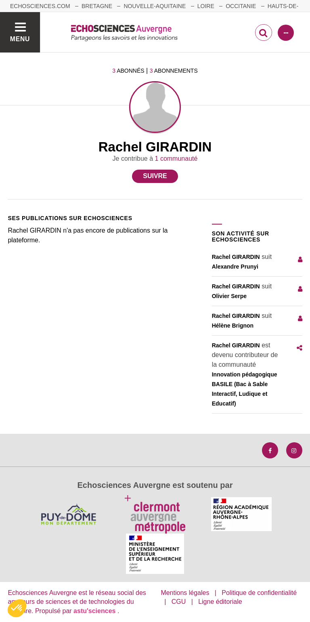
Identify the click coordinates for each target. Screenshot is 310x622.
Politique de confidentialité (259, 592)
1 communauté (176, 158)
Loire (205, 6)
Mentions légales (185, 592)
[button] (17, 608)
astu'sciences (95, 610)
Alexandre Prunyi (235, 266)
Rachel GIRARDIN (236, 257)
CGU (179, 601)
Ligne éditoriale (220, 601)
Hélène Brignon (232, 325)
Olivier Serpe (229, 296)
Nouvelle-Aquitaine (155, 6)
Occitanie (241, 6)
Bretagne (97, 6)
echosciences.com (40, 6)
